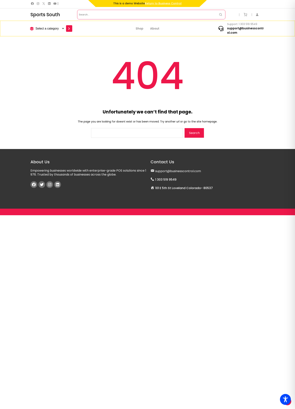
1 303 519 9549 (165, 178)
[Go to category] (69, 28)
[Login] (259, 14)
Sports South (45, 14)
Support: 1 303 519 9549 (242, 24)
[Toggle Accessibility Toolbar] (285, 399)
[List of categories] (49, 28)
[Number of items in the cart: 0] (245, 14)
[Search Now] (220, 14)
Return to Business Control (163, 3)
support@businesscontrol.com (178, 170)
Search (194, 133)
